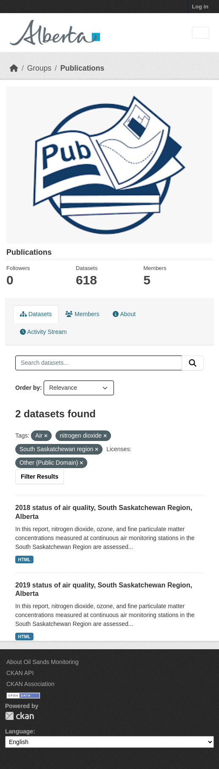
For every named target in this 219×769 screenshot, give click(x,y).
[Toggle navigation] (200, 33)
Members (82, 314)
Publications (82, 68)
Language (19, 731)
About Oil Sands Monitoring (42, 662)
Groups (39, 68)
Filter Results (39, 476)
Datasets (36, 314)
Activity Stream (43, 331)
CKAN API (20, 673)
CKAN (19, 715)
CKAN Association (30, 684)
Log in (200, 6)
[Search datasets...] (98, 363)
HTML (24, 559)
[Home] (14, 68)
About (124, 314)
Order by (27, 387)
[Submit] (193, 363)
